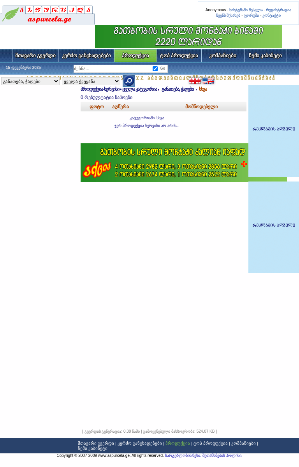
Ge (162, 68)
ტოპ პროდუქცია (179, 55)
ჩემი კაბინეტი (265, 55)
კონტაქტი (271, 15)
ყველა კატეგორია (139, 89)
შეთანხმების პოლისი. (222, 455)
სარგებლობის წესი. (183, 455)
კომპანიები (222, 55)
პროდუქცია (135, 55)
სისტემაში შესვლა (246, 10)
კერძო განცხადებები (86, 55)
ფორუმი (251, 15)
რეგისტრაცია (278, 10)
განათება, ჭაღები (178, 89)
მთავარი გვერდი (35, 55)
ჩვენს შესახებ (228, 15)
